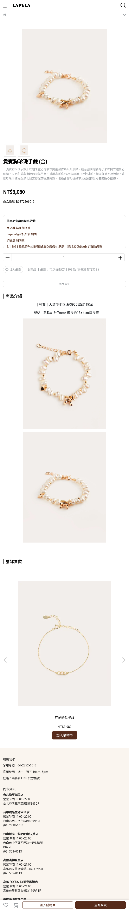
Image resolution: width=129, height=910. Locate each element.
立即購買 (100, 905)
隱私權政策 (60, 865)
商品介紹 (64, 284)
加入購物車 (48, 905)
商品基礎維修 (42, 865)
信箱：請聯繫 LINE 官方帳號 (21, 704)
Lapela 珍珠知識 (80, 865)
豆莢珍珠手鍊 (37, 644)
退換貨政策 (24, 865)
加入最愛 (13, 269)
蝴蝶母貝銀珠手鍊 (92, 644)
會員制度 (9, 865)
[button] (123, 623)
